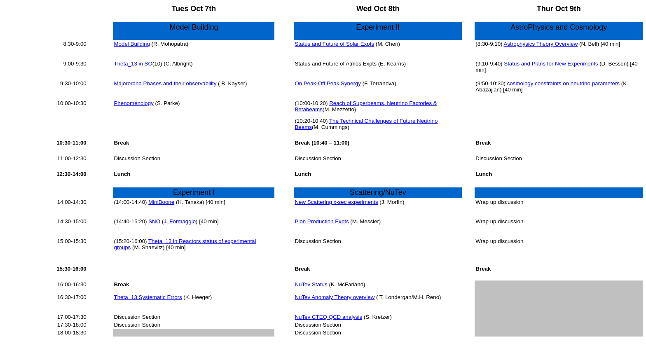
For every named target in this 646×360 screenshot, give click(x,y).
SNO (154, 221)
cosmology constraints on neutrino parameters (563, 83)
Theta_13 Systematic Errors (148, 297)
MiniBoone (161, 202)
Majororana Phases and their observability (165, 83)
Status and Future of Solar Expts (334, 44)
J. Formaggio (180, 221)
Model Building (132, 44)
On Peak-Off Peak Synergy (328, 83)
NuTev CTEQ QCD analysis (328, 317)
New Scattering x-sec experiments (336, 202)
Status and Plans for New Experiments (551, 64)
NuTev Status (311, 284)
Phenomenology (133, 103)
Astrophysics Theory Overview (541, 44)
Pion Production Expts (322, 221)
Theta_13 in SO (133, 64)
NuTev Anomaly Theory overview (334, 297)
